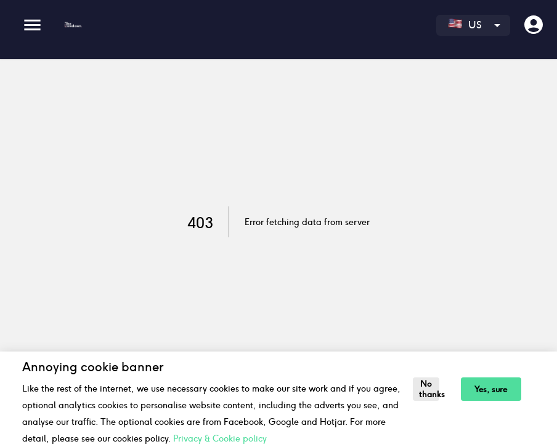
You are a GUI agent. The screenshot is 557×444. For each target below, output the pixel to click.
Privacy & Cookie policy (220, 438)
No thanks (429, 389)
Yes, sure (490, 389)
